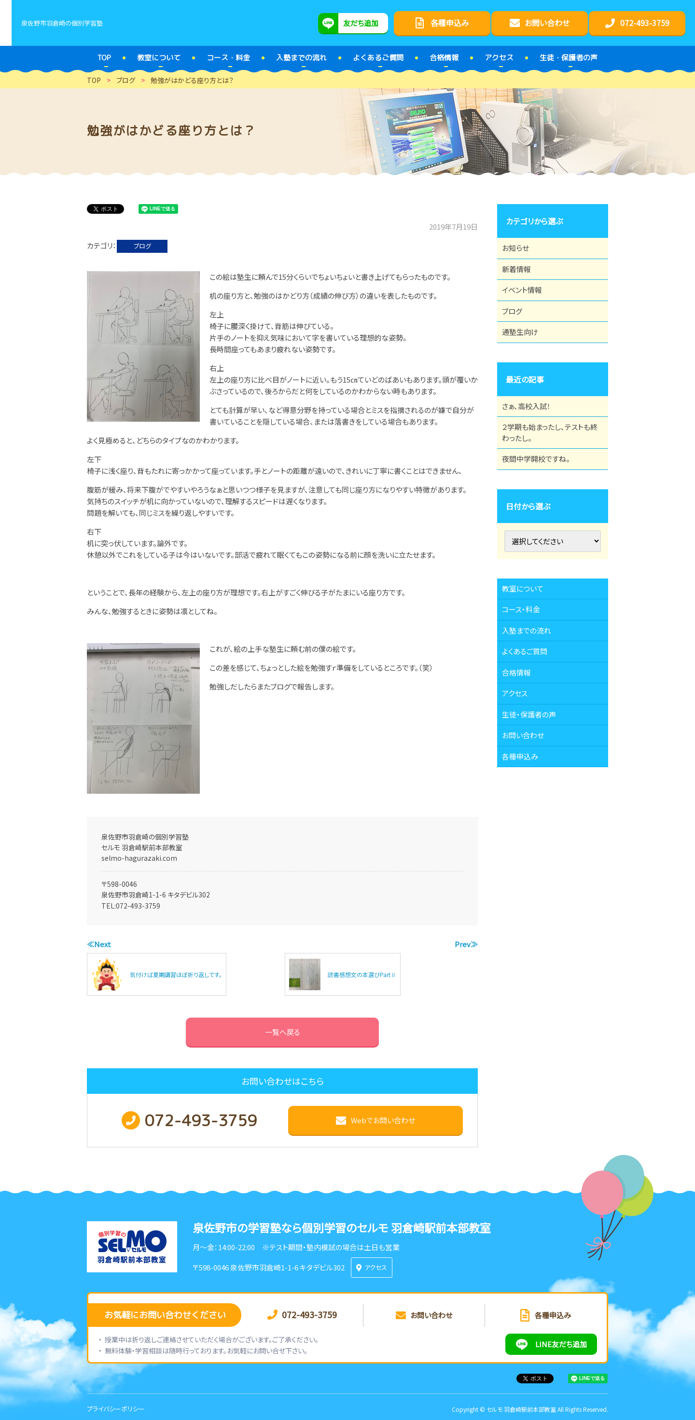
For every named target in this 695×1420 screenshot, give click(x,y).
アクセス (519, 769)
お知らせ (520, 251)
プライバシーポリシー (116, 1404)
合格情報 (521, 742)
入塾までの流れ (532, 689)
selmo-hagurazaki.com (139, 858)
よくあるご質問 (530, 716)
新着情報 (521, 277)
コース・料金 (526, 663)
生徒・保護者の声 (534, 795)
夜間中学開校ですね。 (542, 501)
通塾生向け (525, 357)
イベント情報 (527, 304)
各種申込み (525, 849)
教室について (528, 636)
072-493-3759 (138, 905)
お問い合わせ (528, 822)
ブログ (142, 245)
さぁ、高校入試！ (531, 436)
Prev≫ (466, 944)
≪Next (99, 944)
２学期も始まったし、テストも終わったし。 (549, 469)
